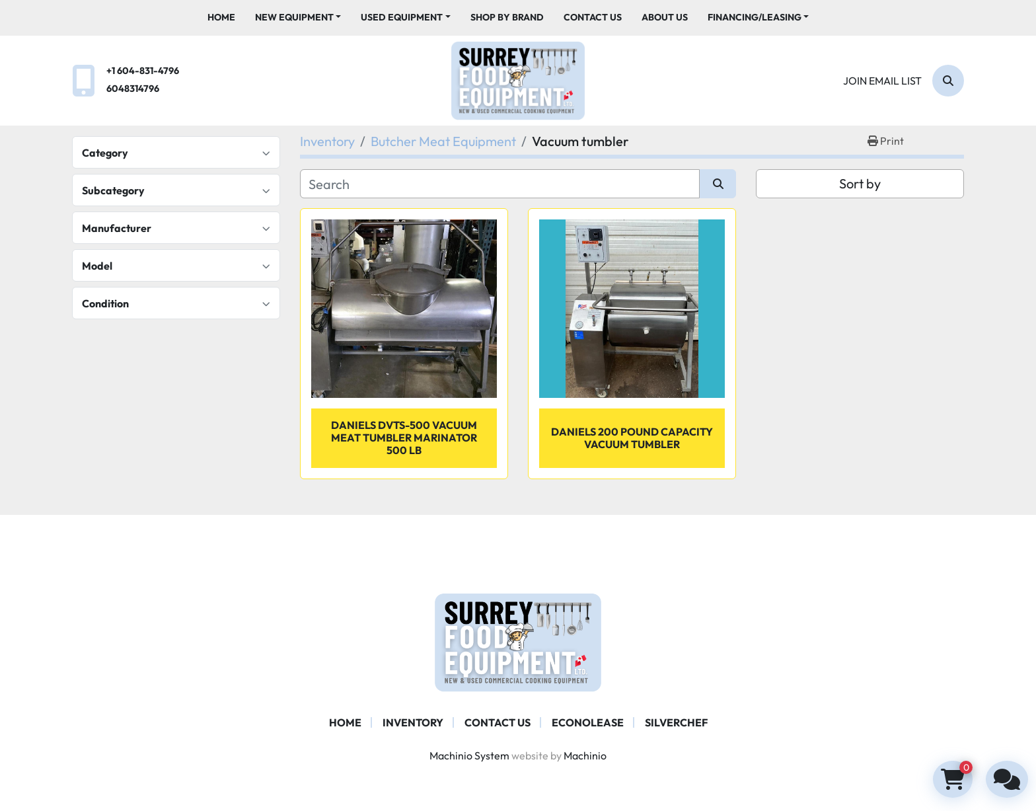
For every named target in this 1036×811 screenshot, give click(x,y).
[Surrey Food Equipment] (518, 641)
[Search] (948, 81)
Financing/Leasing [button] (754, 17)
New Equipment (294, 17)
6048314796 (132, 89)
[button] (298, 17)
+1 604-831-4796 (142, 71)
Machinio (585, 755)
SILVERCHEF (676, 722)
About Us (665, 17)
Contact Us (593, 17)
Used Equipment (402, 17)
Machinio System (469, 755)
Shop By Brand (507, 17)
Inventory (413, 722)
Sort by (860, 183)
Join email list (882, 80)
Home (221, 17)
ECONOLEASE (588, 722)
